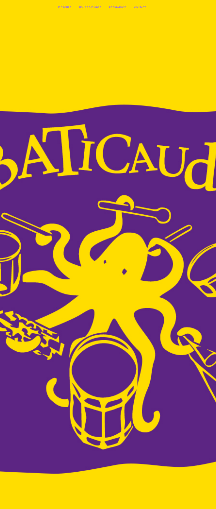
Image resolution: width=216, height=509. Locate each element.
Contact (140, 7)
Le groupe (64, 7)
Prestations (117, 7)
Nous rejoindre (90, 7)
